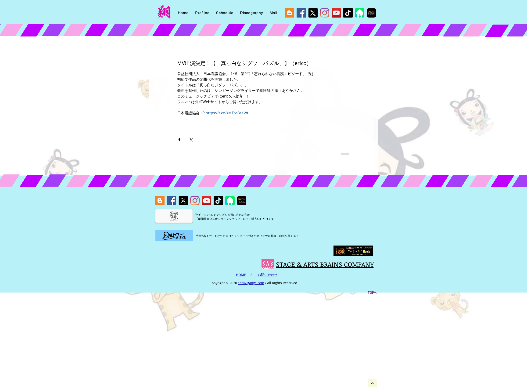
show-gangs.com (251, 283)
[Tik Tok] (348, 13)
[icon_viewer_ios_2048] (359, 13)
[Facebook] (301, 13)
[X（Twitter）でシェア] (191, 139)
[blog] (289, 13)
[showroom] (371, 13)
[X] (313, 13)
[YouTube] (336, 13)
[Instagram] (324, 13)
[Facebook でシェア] (179, 139)
